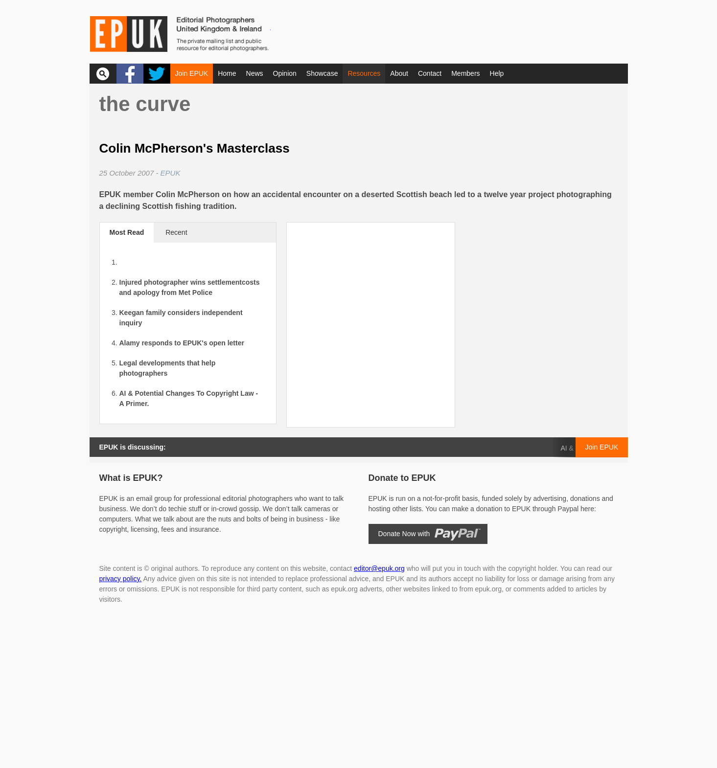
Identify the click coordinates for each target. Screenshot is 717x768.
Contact (429, 73)
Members (465, 73)
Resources (363, 73)
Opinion (285, 73)
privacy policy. (120, 579)
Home (227, 73)
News (254, 73)
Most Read (127, 232)
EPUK (171, 173)
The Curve (145, 103)
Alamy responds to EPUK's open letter (181, 343)
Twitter (156, 74)
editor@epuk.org (379, 568)
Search (103, 74)
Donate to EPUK (402, 478)
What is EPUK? (131, 478)
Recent (176, 232)
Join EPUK (191, 73)
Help (497, 73)
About (399, 73)
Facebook (129, 74)
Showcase (322, 73)
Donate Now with (404, 534)
